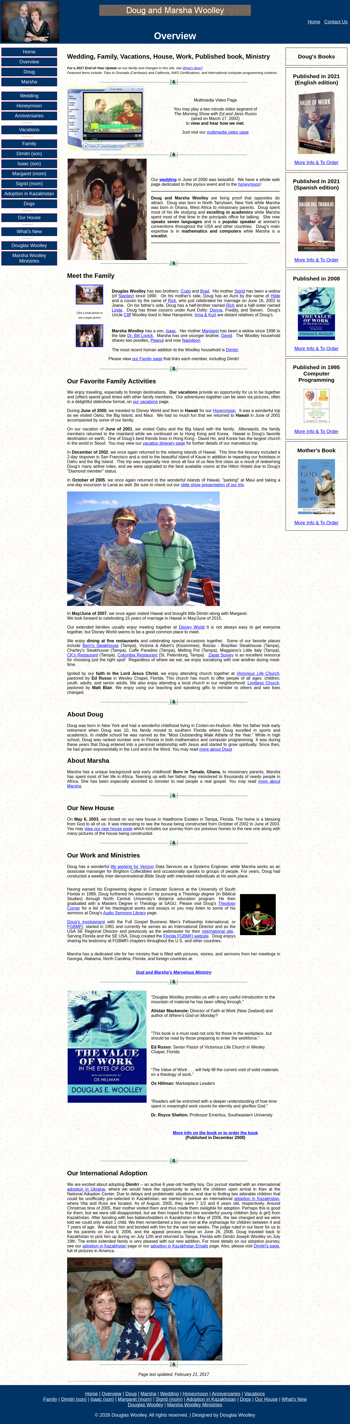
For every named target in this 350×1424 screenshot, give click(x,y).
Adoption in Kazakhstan (29, 193)
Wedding (29, 95)
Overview (29, 61)
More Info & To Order (316, 162)
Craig (186, 291)
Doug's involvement (86, 922)
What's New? (193, 68)
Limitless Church (263, 683)
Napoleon (191, 340)
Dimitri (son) (29, 153)
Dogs (29, 203)
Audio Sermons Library (124, 913)
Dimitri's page (266, 1246)
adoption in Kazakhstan (256, 1198)
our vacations (145, 401)
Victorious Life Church (258, 673)
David (226, 335)
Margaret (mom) (29, 173)
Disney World (192, 627)
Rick (172, 300)
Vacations (29, 129)
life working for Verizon (132, 866)
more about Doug (215, 749)
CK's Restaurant (82, 655)
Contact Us (336, 21)
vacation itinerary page (164, 443)
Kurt (212, 315)
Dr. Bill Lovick (140, 335)
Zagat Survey (220, 655)
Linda (117, 310)
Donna (216, 310)
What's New (29, 231)
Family (29, 143)
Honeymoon (29, 105)
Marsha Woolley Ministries (29, 258)
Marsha (29, 81)
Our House (29, 217)
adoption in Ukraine (86, 1189)
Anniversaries (29, 115)
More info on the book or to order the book (215, 1133)
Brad (204, 291)
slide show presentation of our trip (212, 485)
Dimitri (232, 350)
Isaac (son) (29, 163)
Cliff (127, 315)
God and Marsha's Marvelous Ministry (173, 972)
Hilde (275, 296)
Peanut (157, 340)
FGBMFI (75, 926)
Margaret (210, 331)
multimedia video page (228, 132)
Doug (29, 71)
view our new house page (108, 828)
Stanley (125, 296)
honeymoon (249, 184)
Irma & (201, 315)
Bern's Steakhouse (101, 645)
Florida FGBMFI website (186, 936)
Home (314, 21)
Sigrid (239, 291)
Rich (230, 305)
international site (217, 931)
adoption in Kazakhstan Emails (179, 1246)
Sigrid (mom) (29, 183)
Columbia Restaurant (138, 655)
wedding (168, 179)
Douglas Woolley (29, 245)
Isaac (171, 331)
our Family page (147, 359)
